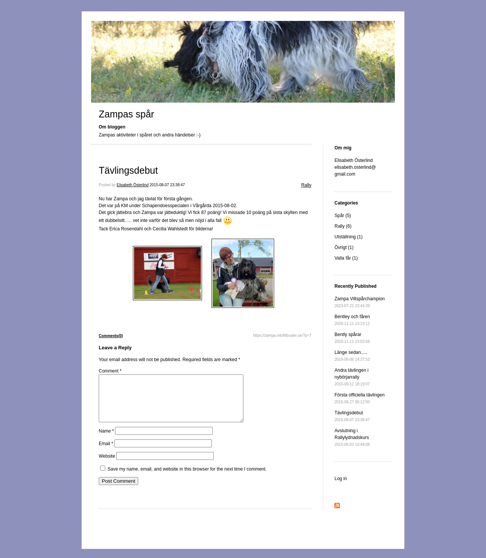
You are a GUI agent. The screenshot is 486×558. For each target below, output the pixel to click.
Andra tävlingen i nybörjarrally (352, 377)
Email (106, 452)
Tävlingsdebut (128, 170)
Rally (306, 185)
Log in (341, 478)
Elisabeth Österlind (132, 185)
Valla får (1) (346, 258)
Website (107, 465)
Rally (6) (343, 226)
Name (106, 440)
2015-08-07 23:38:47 (167, 185)
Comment (110, 371)
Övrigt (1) (344, 247)
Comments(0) (111, 336)
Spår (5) (343, 215)
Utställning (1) (349, 236)
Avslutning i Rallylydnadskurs (352, 437)
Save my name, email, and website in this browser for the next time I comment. (187, 478)
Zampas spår (126, 114)
